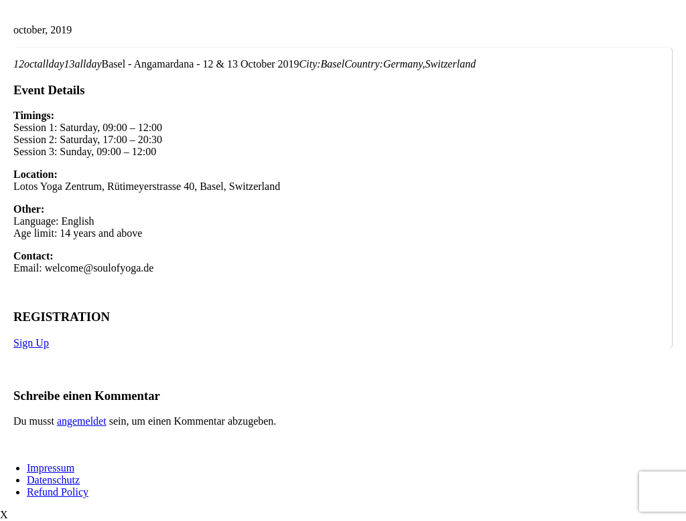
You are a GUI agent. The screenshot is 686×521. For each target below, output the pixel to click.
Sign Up (31, 342)
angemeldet (82, 421)
